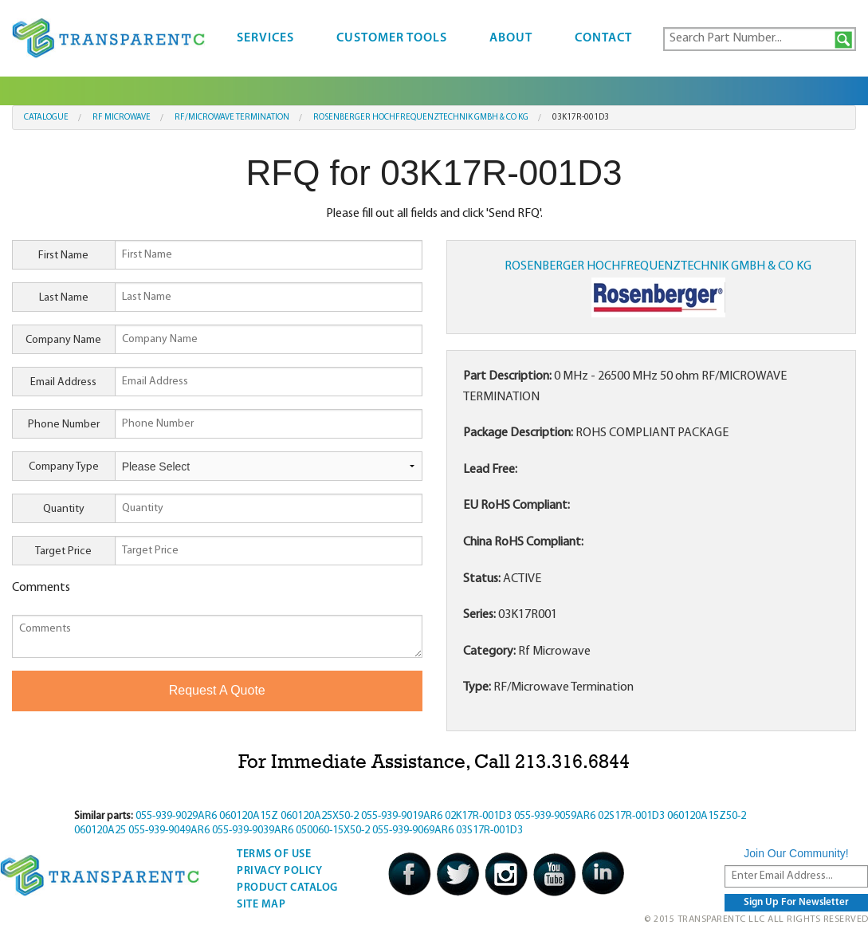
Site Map (261, 905)
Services (265, 38)
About (510, 38)
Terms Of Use (274, 854)
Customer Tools (391, 38)
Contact (603, 38)
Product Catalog (287, 888)
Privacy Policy (279, 871)
